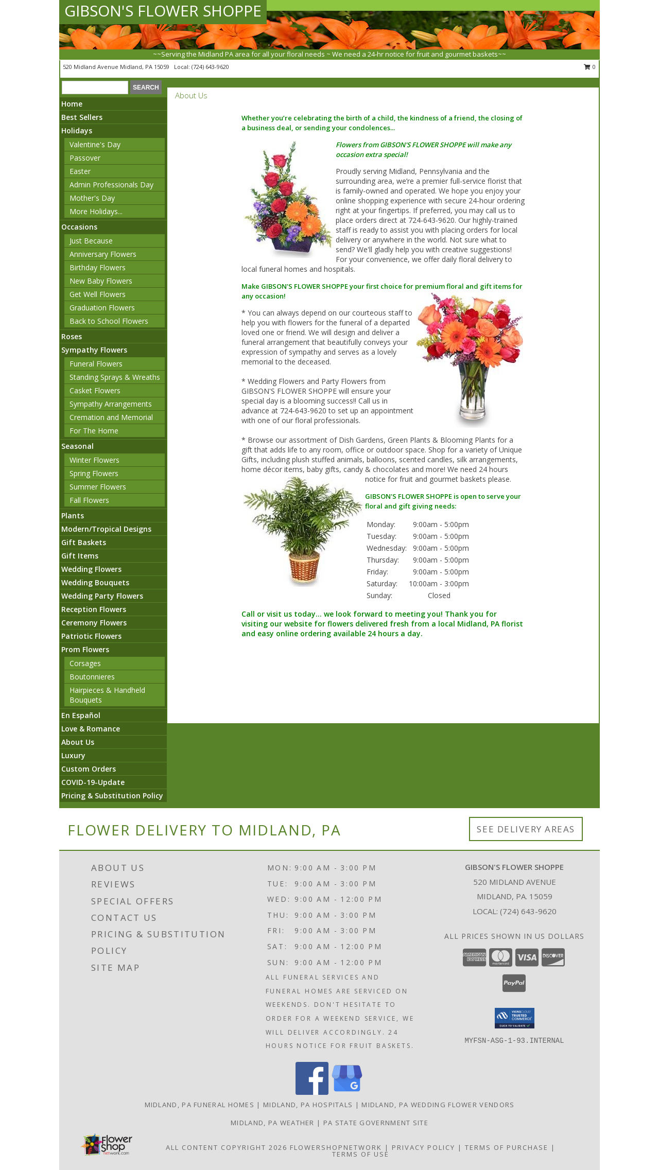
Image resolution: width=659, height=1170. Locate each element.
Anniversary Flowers (103, 254)
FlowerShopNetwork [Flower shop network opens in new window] (336, 1147)
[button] (514, 1018)
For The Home (94, 430)
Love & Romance (90, 729)
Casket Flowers (95, 390)
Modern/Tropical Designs (106, 529)
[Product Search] (95, 87)
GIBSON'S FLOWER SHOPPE (163, 10)
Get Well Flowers (98, 294)
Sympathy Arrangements (111, 404)
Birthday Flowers (98, 267)
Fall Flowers (89, 500)
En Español (80, 715)
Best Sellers (81, 117)
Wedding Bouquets (95, 582)
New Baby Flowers (101, 281)
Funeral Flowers (96, 364)
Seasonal (77, 446)
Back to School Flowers (109, 321)
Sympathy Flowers (94, 350)
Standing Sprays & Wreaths (115, 377)
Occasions (79, 227)
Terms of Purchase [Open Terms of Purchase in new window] (506, 1147)
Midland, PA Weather (273, 1122)
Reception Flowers (93, 609)
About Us (77, 742)
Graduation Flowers (102, 307)
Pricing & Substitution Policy (112, 795)
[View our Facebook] (312, 1092)
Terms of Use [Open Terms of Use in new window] (360, 1154)
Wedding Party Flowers (102, 596)
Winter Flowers (94, 460)
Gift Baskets (83, 542)
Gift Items (79, 556)
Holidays (76, 130)
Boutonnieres (92, 677)
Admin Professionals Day (111, 184)
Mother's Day (92, 198)
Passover (85, 158)
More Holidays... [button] (96, 211)
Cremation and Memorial (111, 417)
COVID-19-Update (93, 782)
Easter (80, 171)
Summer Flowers (98, 487)
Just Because (91, 241)
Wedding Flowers (91, 569)
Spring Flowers (94, 473)
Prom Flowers (85, 649)
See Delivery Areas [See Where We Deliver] (526, 829)
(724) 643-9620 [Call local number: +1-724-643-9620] (210, 67)
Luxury (73, 755)
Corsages (85, 663)
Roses (71, 336)
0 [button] (589, 67)
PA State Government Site (375, 1122)
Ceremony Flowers (94, 622)
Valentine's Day (95, 144)
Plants (72, 515)
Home (71, 104)
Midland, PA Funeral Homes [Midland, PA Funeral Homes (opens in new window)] (200, 1104)
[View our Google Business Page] (347, 1092)
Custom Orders (88, 769)
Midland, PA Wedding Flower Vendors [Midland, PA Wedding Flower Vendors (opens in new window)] (437, 1104)
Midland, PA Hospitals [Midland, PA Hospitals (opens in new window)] (308, 1104)
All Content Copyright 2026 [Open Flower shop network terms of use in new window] (226, 1147)
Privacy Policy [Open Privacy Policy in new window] (423, 1147)
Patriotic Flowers (91, 636)
